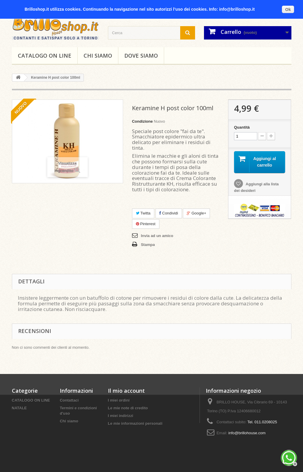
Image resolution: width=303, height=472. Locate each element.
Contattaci (69, 400)
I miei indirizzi (120, 415)
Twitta (143, 213)
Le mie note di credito (128, 408)
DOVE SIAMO (141, 55)
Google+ (196, 213)
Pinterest (146, 224)
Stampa (148, 244)
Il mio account (126, 390)
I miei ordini (119, 400)
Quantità (242, 127)
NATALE (19, 408)
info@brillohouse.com (247, 433)
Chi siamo (98, 55)
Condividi (168, 213)
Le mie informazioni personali (135, 423)
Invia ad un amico (157, 235)
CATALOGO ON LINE (44, 55)
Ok (288, 9)
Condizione (142, 121)
